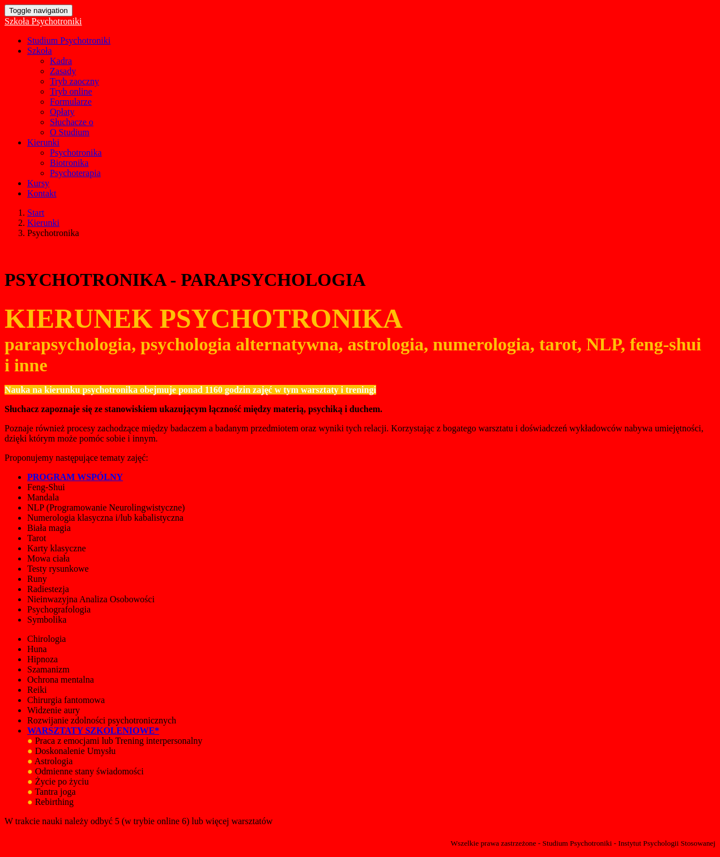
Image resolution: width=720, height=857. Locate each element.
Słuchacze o (71, 122)
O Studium (70, 132)
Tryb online (71, 91)
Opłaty (62, 112)
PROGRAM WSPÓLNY (75, 477)
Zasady (63, 71)
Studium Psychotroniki (68, 40)
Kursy (38, 183)
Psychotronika (76, 152)
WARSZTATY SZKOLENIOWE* (93, 730)
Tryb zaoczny (74, 81)
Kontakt (42, 193)
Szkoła (39, 50)
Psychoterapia (75, 173)
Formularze (71, 101)
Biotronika (69, 163)
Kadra (61, 61)
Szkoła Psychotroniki (43, 21)
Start (35, 212)
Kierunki (43, 142)
